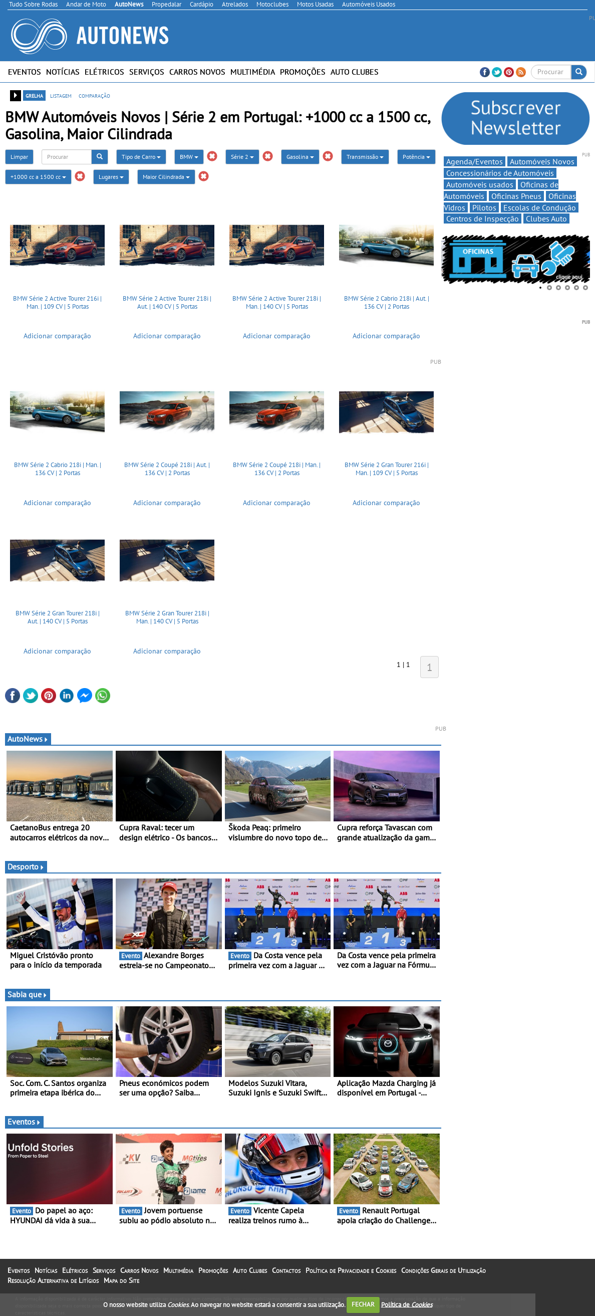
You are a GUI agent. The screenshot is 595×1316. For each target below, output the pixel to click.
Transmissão (365, 156)
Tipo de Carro (141, 156)
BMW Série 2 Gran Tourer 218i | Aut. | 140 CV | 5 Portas (58, 617)
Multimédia (252, 72)
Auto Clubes (355, 72)
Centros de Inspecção (482, 218)
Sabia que (28, 994)
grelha (34, 95)
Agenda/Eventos (474, 161)
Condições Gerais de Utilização (443, 1270)
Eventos (24, 72)
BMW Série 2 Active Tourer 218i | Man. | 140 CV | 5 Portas (276, 302)
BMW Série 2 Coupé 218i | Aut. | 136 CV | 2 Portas (167, 469)
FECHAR (363, 1304)
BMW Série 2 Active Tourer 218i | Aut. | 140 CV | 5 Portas (167, 302)
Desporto (26, 866)
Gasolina (300, 156)
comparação (94, 95)
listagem (61, 95)
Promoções (303, 72)
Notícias (63, 72)
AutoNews (28, 739)
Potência (416, 156)
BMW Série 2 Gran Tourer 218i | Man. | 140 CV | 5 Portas (167, 617)
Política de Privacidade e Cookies (351, 1270)
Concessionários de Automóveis (500, 173)
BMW (189, 156)
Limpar (19, 156)
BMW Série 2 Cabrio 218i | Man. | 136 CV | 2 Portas (57, 469)
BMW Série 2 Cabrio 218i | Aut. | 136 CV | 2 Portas (386, 302)
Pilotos (484, 207)
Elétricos (104, 72)
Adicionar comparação (57, 335)
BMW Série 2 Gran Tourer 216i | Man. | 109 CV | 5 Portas (387, 469)
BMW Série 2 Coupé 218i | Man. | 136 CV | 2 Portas (277, 469)
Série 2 (242, 156)
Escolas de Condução (539, 207)
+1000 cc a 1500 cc (38, 176)
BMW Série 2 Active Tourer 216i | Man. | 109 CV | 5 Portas (57, 302)
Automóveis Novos (542, 161)
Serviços (146, 72)
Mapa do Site (121, 1280)
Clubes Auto (546, 218)
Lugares (111, 176)
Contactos (286, 1270)
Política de (406, 1304)
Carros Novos (197, 72)
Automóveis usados (479, 184)
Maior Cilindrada (166, 176)
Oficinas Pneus (516, 196)
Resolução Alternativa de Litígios (53, 1280)
